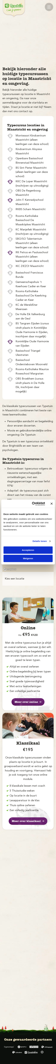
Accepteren (28, 550)
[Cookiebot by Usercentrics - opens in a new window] (33, 504)
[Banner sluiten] (51, 504)
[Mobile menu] (49, 7)
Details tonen (40, 541)
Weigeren (28, 558)
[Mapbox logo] (9, 569)
